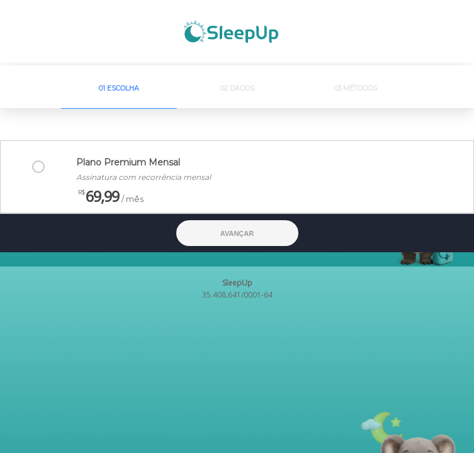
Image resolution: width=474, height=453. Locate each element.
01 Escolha (119, 88)
